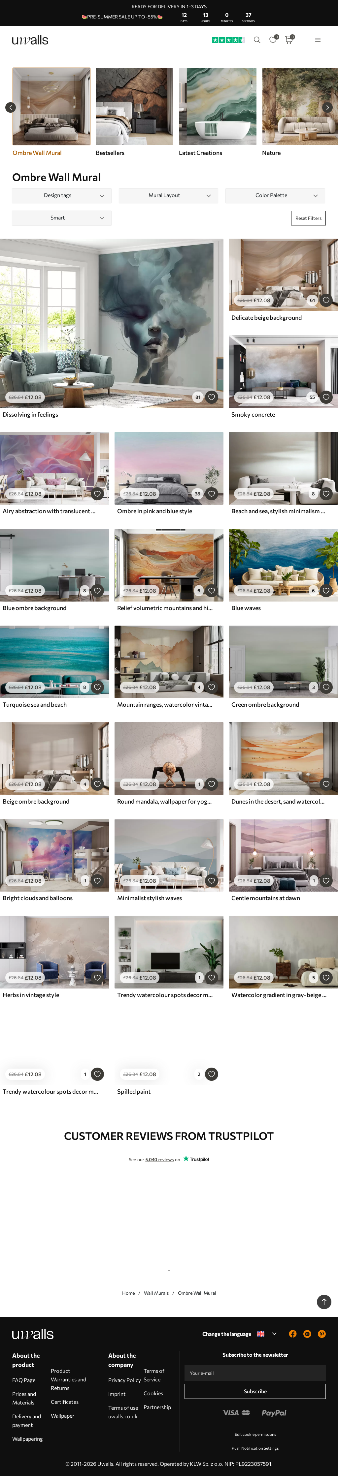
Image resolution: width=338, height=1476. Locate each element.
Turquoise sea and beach (35, 704)
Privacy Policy (124, 1380)
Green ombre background (265, 704)
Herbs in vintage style (31, 994)
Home (128, 1293)
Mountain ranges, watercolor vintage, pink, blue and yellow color (165, 704)
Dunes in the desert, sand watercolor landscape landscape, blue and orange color (279, 801)
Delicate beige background (266, 317)
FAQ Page (23, 1380)
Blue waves (246, 607)
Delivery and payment (26, 1420)
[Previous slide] (10, 107)
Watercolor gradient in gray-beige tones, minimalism (279, 994)
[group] (134, 112)
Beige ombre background (36, 801)
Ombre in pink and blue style (154, 511)
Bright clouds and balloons (38, 897)
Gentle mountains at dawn (265, 897)
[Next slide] (327, 107)
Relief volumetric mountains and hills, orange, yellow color (165, 607)
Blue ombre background (34, 607)
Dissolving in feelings (30, 414)
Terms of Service (154, 1375)
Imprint (117, 1394)
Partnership (157, 1407)
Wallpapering (27, 1438)
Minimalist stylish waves (149, 897)
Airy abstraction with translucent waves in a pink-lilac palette (51, 511)
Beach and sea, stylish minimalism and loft (279, 511)
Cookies (153, 1393)
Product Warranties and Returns (68, 1379)
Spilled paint (134, 1091)
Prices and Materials (24, 1398)
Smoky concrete (253, 414)
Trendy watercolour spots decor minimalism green (165, 994)
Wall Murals (156, 1293)
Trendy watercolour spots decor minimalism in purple (51, 1091)
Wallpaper (62, 1415)
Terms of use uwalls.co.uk (123, 1411)
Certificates (65, 1402)
